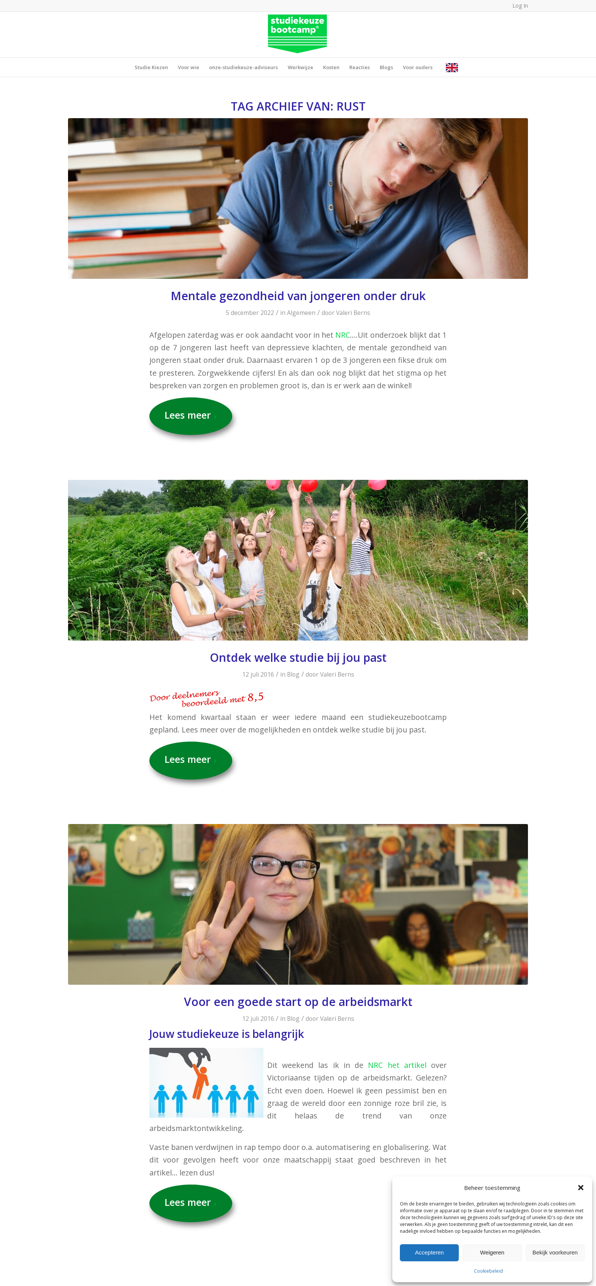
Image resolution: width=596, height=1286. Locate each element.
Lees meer (191, 414)
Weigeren (492, 1252)
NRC (342, 335)
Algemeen (301, 312)
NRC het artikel (397, 1065)
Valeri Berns (353, 312)
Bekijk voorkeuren (555, 1252)
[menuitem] (151, 67)
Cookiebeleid (488, 1271)
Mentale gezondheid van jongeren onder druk (298, 296)
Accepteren (429, 1252)
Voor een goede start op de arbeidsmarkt (298, 1001)
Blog (293, 674)
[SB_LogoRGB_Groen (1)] (298, 34)
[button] (581, 1187)
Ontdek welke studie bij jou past (298, 657)
